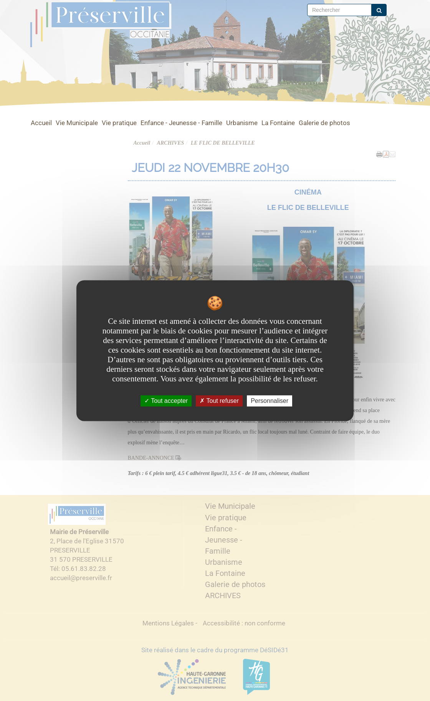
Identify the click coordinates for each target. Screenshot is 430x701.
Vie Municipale (77, 123)
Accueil (41, 123)
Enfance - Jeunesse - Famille (181, 123)
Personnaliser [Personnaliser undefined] (269, 401)
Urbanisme (242, 123)
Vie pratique (119, 123)
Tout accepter (166, 401)
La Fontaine (278, 123)
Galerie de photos (324, 123)
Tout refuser (219, 401)
